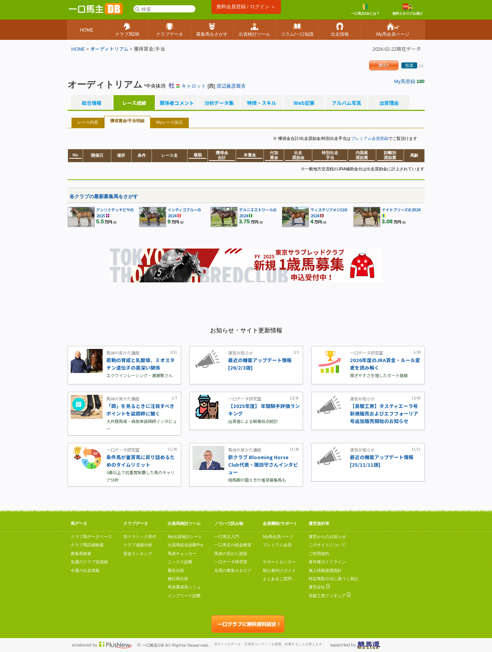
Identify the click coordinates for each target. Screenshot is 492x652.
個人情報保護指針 (325, 570)
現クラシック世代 (139, 536)
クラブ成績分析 (137, 545)
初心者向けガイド (279, 570)
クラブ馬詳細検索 (87, 545)
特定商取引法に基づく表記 (333, 578)
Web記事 (304, 103)
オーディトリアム (109, 48)
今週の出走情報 (85, 570)
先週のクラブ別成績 (89, 562)
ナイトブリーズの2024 (401, 209)
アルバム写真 (346, 103)
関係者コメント (177, 103)
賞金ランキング (137, 553)
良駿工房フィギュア (330, 595)
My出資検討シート (185, 536)
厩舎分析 (176, 570)
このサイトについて (327, 545)
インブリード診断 (184, 595)
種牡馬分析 (178, 578)
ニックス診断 (180, 562)
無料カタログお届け (407, 9)
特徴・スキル (261, 103)
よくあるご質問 (277, 578)
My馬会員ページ (278, 536)
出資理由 (389, 103)
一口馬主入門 (226, 536)
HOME (78, 48)
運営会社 (319, 587)
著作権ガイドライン (327, 562)
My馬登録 (404, 81)
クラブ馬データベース (91, 536)
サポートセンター (279, 562)
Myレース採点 (169, 122)
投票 (409, 65)
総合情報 (91, 103)
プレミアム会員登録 (369, 138)
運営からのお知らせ (327, 536)
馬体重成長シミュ (184, 587)
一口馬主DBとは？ (365, 9)
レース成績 (134, 103)
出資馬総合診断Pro (185, 545)
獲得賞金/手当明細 (127, 120)
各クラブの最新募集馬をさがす (104, 196)
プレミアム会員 (277, 545)
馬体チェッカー (182, 553)
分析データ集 (219, 103)
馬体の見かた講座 (230, 553)
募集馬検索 (81, 553)
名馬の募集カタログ (232, 570)
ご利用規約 (319, 553)
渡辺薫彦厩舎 (231, 86)
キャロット (194, 86)
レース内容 (87, 122)
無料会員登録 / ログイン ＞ (246, 6)
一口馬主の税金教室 (232, 545)
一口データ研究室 (230, 562)
